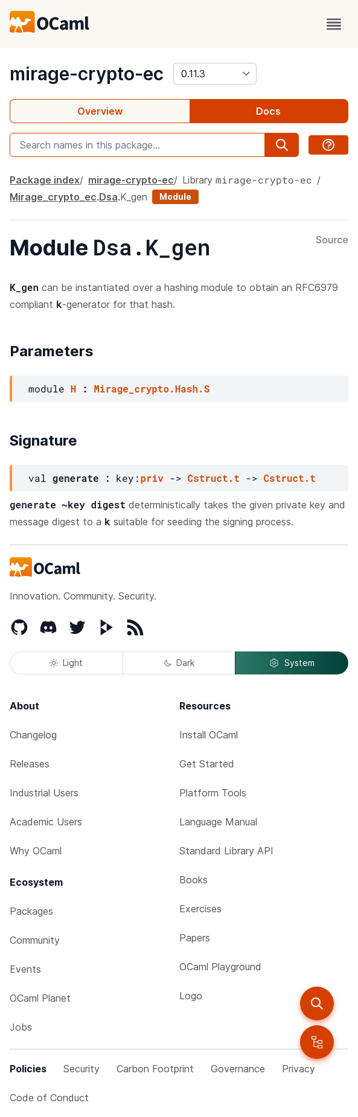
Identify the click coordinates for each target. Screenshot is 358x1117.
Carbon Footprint (155, 1069)
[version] (215, 74)
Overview (100, 111)
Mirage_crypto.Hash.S (151, 388)
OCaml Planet (40, 998)
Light (66, 663)
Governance (238, 1069)
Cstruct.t (213, 478)
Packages (31, 911)
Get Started (206, 764)
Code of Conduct (49, 1098)
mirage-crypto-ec (87, 74)
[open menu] (334, 24)
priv (151, 478)
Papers (194, 938)
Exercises (200, 909)
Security (81, 1069)
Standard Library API (226, 851)
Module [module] (175, 196)
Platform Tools (212, 793)
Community (35, 940)
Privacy (298, 1069)
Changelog (33, 735)
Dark (179, 663)
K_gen (133, 197)
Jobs (21, 1027)
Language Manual (218, 822)
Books (193, 880)
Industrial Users (44, 793)
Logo (190, 996)
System (292, 663)
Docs (268, 111)
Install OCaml (208, 735)
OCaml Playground (220, 967)
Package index (45, 180)
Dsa (108, 197)
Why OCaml (36, 851)
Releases (30, 764)
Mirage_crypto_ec (53, 197)
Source (332, 240)
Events (25, 969)
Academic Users (46, 822)
